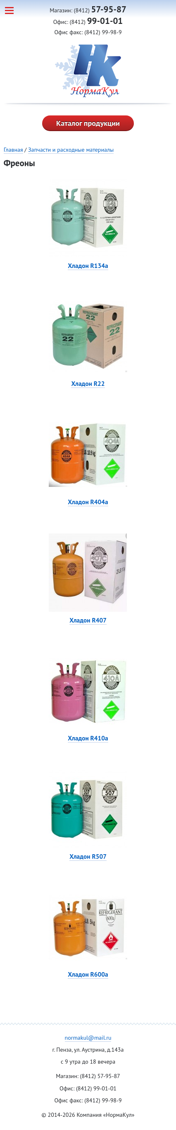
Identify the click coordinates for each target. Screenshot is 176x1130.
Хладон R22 (88, 383)
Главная (13, 149)
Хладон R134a (88, 265)
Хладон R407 (88, 620)
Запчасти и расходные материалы (71, 149)
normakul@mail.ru (88, 1037)
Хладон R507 (88, 856)
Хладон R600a (88, 974)
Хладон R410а (88, 738)
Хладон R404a (88, 502)
